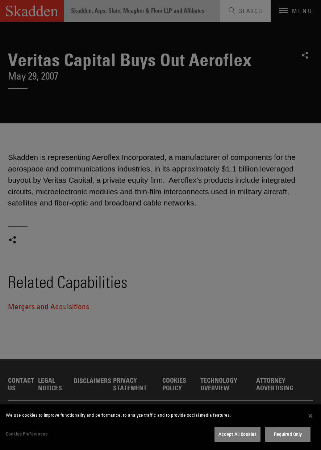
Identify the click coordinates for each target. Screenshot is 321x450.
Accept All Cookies (237, 434)
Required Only (288, 434)
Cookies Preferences (26, 434)
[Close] (310, 415)
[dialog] (160, 427)
